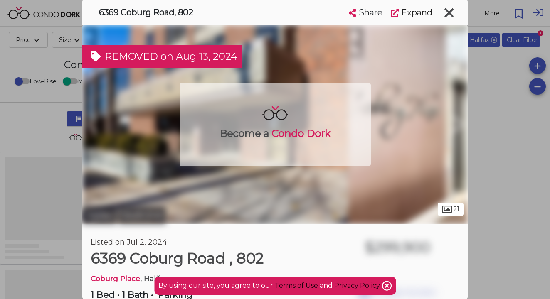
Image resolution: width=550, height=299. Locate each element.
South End (142, 215)
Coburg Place (115, 278)
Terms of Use (296, 285)
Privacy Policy (358, 285)
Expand (411, 12)
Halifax (99, 215)
